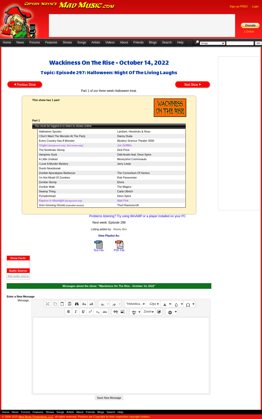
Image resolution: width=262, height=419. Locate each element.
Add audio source (18, 276)
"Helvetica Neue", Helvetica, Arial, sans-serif (136, 304)
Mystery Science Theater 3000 (135, 140)
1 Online (249, 31)
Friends (138, 42)
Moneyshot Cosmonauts (132, 159)
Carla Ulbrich (125, 191)
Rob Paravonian (127, 177)
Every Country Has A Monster (57, 140)
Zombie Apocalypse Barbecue (57, 172)
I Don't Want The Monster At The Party (62, 136)
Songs (81, 42)
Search (167, 42)
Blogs (153, 42)
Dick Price (123, 149)
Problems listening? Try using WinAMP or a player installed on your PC (137, 216)
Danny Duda (124, 136)
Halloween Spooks (50, 131)
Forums (34, 42)
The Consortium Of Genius (133, 172)
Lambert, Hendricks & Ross (133, 131)
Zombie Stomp (48, 182)
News (20, 42)
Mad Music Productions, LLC (35, 416)
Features (51, 42)
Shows (67, 42)
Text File (98, 250)
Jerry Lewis (124, 163)
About (124, 42)
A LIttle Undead (48, 159)
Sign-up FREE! (239, 6)
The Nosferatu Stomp (52, 149)
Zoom (148, 311)
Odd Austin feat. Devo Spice (134, 154)
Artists (95, 42)
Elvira (120, 182)
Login (255, 6)
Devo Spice (124, 195)
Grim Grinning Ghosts (52, 205)
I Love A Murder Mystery (53, 163)
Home (7, 42)
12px (152, 304)
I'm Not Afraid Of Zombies (54, 177)
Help (180, 42)
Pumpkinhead (47, 195)
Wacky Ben (120, 229)
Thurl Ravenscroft (128, 205)
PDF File (119, 250)
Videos (109, 42)
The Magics (124, 186)
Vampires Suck (48, 154)
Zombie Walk (47, 186)
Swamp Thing (47, 191)
